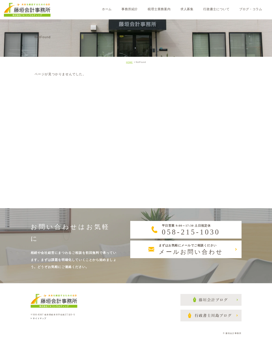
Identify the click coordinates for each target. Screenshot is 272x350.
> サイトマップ (38, 318)
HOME (129, 62)
